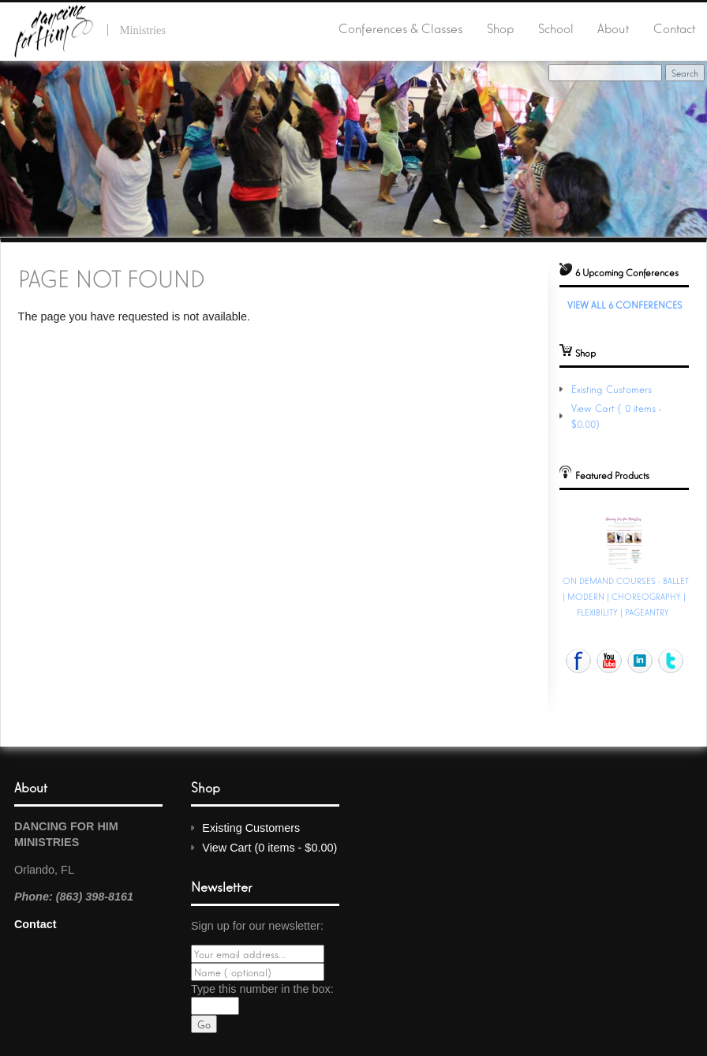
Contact (674, 27)
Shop (500, 27)
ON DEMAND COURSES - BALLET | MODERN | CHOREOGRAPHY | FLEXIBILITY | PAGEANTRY (626, 596)
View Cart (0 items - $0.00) (269, 847)
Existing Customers (611, 388)
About (613, 27)
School (556, 27)
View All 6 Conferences (624, 304)
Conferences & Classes (400, 27)
